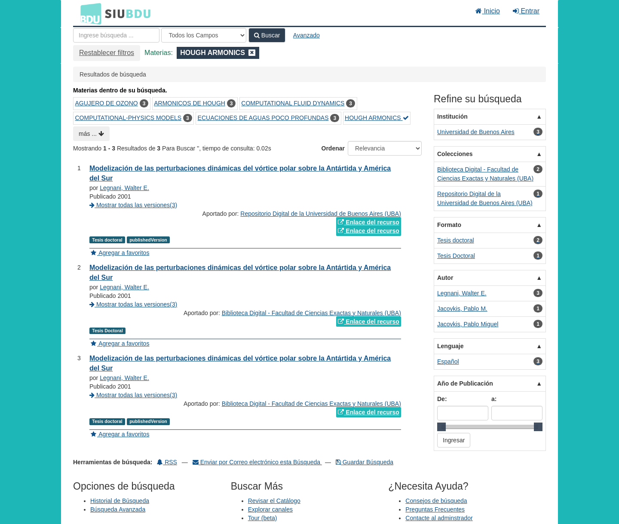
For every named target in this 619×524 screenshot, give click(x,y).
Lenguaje (450, 346)
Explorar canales (270, 509)
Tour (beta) (262, 518)
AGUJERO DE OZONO (106, 103)
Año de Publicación (465, 383)
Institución (452, 116)
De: (442, 398)
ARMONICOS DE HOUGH (189, 103)
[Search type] (203, 35)
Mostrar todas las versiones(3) (133, 205)
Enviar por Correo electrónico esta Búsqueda (257, 462)
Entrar (526, 11)
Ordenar (333, 148)
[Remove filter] (251, 52)
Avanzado (306, 35)
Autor (445, 277)
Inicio (487, 11)
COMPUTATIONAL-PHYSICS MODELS (128, 117)
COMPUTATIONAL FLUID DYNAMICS (292, 103)
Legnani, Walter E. (124, 187)
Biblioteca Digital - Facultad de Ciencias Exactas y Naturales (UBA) (311, 312)
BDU (88, 13)
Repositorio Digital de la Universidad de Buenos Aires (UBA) (320, 213)
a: (493, 398)
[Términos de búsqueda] (116, 35)
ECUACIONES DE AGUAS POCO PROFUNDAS (263, 117)
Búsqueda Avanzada (117, 509)
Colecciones (454, 153)
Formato (449, 224)
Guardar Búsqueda (364, 462)
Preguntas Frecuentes (435, 509)
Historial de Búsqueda (119, 500)
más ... (91, 133)
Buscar (267, 35)
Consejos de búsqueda (436, 500)
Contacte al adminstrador (438, 518)
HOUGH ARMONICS (377, 117)
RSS (167, 462)
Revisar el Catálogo (274, 500)
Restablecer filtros (106, 52)
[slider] (441, 427)
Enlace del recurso (368, 222)
